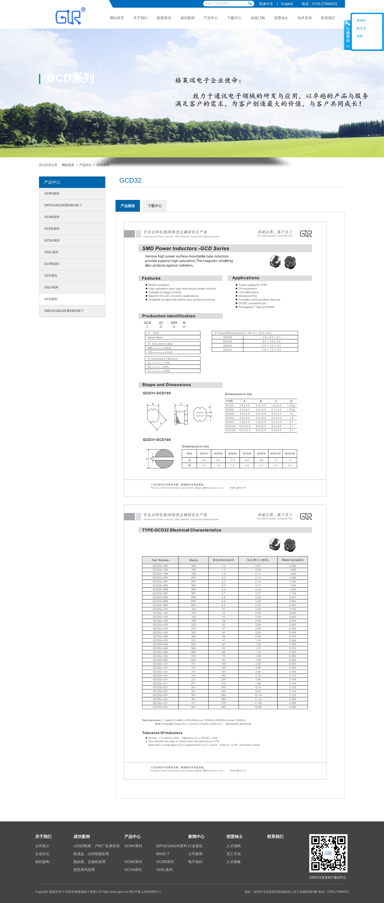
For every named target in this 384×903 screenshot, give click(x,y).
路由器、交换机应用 (89, 862)
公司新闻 (195, 854)
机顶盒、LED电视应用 (91, 854)
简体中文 (266, 4)
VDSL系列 (51, 252)
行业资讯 (195, 846)
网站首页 (117, 18)
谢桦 (360, 36)
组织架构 (42, 862)
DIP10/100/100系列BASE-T (63, 205)
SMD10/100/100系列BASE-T (64, 311)
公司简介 (42, 846)
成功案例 (187, 18)
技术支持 (305, 18)
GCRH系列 (51, 193)
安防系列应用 (84, 870)
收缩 (347, 35)
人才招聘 (233, 846)
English (287, 4)
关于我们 (140, 18)
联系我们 (328, 18)
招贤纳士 (281, 18)
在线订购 (258, 18)
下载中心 (234, 18)
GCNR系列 (51, 217)
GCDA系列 (51, 240)
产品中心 (211, 18)
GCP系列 (50, 275)
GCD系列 (103, 165)
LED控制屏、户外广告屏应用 (96, 846)
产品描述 (128, 206)
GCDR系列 (51, 229)
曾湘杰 (361, 20)
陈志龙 (361, 28)
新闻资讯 (164, 18)
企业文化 (42, 854)
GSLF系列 (51, 287)
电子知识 (195, 862)
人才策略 (233, 862)
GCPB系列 (51, 264)
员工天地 (233, 854)
